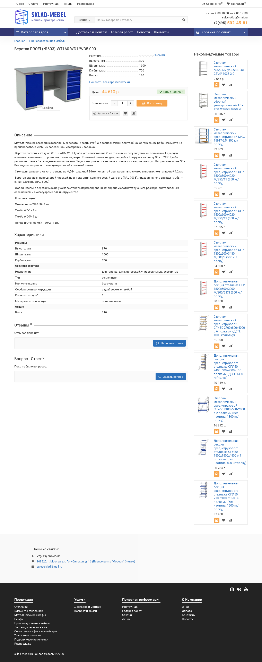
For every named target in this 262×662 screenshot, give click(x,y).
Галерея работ (122, 32)
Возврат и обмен (85, 610)
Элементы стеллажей (28, 610)
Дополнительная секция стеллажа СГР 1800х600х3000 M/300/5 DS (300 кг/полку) (229, 289)
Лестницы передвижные (30, 627)
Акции (68, 3)
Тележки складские (27, 635)
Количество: (100, 103)
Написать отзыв (169, 343)
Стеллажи (21, 606)
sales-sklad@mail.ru (49, 566)
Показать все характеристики (109, 82)
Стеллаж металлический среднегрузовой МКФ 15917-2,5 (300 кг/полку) (229, 137)
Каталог (41, 31)
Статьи (127, 615)
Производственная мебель (47, 40)
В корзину (152, 103)
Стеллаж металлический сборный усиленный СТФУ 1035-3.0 (229, 68)
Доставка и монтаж (91, 32)
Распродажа (85, 3)
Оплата (33, 3)
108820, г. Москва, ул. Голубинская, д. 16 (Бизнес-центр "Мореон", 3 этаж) (86, 561)
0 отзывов (160, 55)
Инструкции (51, 3)
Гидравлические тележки (31, 639)
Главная (19, 40)
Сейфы (19, 619)
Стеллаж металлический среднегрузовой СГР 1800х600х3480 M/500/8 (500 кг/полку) (229, 252)
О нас (20, 3)
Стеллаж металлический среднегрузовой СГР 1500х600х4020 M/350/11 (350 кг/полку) (229, 213)
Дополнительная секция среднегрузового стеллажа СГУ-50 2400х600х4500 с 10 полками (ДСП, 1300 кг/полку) (228, 367)
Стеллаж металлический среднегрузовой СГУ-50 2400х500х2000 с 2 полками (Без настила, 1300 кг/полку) (229, 409)
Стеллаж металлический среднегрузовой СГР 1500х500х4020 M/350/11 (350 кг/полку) (229, 174)
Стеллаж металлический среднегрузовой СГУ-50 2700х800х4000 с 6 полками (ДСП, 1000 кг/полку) (229, 326)
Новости (143, 32)
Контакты (161, 32)
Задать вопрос (170, 376)
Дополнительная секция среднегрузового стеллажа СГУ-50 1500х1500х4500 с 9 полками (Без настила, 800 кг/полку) (230, 452)
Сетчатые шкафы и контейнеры (35, 631)
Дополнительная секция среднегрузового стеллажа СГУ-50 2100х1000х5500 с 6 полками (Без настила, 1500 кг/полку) (227, 496)
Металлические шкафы (30, 615)
